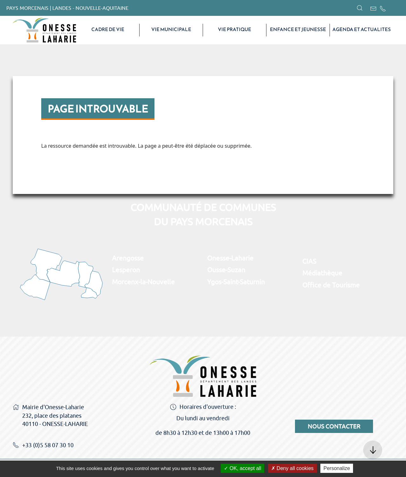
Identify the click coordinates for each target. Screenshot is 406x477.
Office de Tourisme (331, 285)
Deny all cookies (292, 468)
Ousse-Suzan (226, 270)
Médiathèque (322, 273)
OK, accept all (242, 468)
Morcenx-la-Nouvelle (143, 282)
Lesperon (126, 270)
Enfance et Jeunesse (298, 29)
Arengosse (128, 258)
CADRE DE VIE (107, 29)
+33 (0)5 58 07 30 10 (43, 445)
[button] (360, 8)
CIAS (309, 261)
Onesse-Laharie (230, 258)
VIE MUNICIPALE (171, 29)
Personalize (337, 468)
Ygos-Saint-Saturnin (236, 282)
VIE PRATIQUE (234, 29)
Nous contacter (334, 426)
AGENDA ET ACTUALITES (361, 29)
